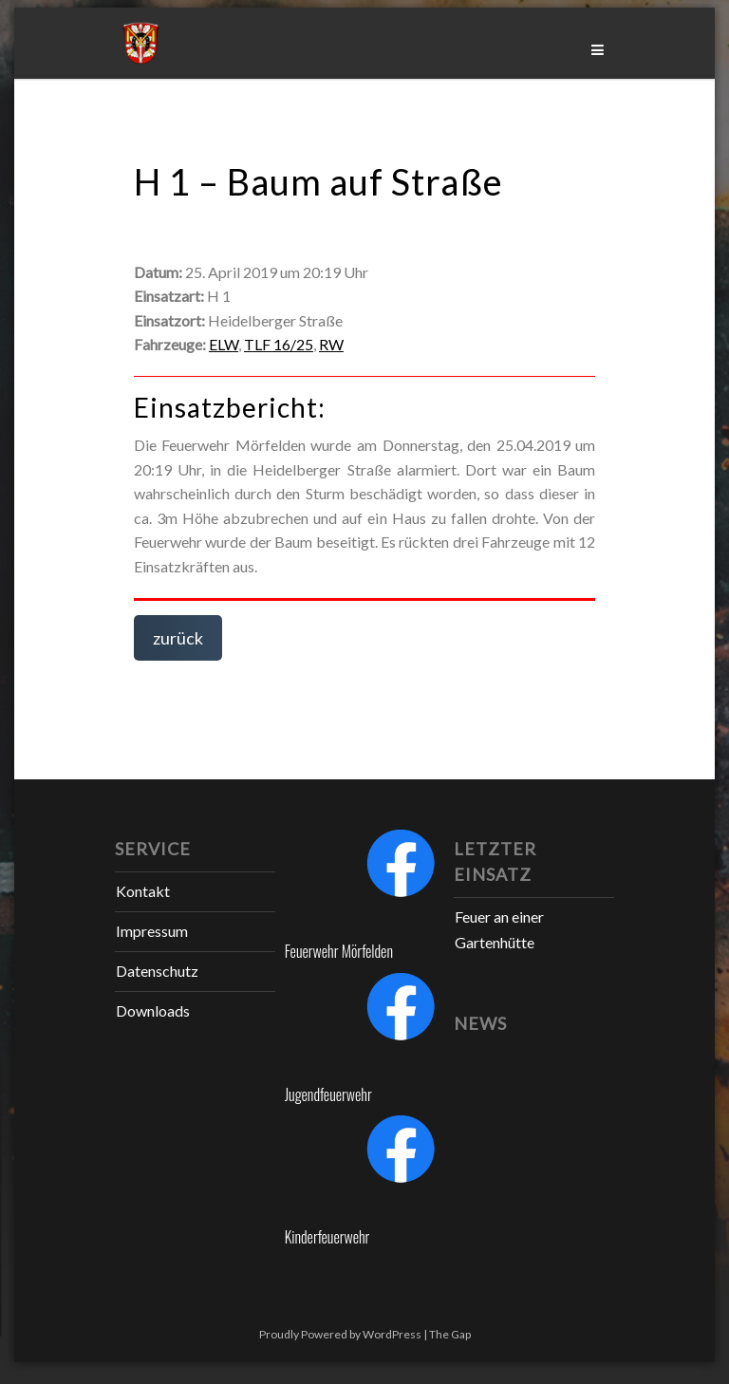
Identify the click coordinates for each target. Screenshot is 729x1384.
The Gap (450, 1334)
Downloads (153, 1010)
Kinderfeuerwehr (327, 1236)
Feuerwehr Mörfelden (339, 951)
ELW (223, 344)
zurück (178, 637)
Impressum (152, 931)
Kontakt (143, 891)
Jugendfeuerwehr (328, 1094)
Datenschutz (157, 971)
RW (331, 344)
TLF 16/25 (278, 344)
